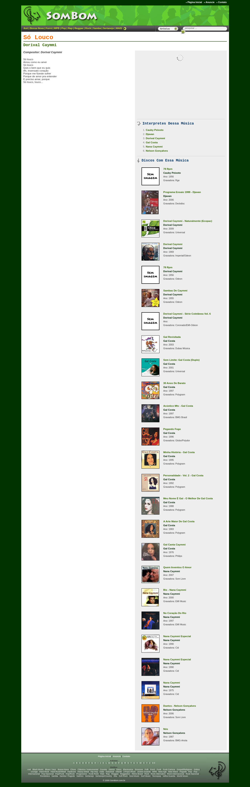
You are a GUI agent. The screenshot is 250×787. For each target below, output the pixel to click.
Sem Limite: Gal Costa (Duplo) (181, 360)
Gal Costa (152, 142)
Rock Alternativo (158, 774)
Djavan (150, 134)
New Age (162, 772)
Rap (70, 28)
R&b (102, 774)
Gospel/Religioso (184, 769)
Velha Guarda (169, 776)
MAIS (121, 28)
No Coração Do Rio (174, 613)
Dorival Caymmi (40, 45)
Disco (118, 769)
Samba (97, 28)
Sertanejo (108, 28)
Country (103, 769)
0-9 (153, 763)
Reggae (79, 28)
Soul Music (134, 776)
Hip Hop (94, 772)
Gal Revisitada (172, 337)
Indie (102, 772)
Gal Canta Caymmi (174, 544)
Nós (165, 729)
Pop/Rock (70, 774)
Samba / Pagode (67, 776)
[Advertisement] (174, 15)
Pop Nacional (48, 774)
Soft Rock (123, 776)
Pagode (183, 772)
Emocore (139, 769)
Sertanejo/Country (104, 776)
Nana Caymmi (154, 146)
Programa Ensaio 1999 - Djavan (182, 192)
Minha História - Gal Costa (179, 452)
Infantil (119, 772)
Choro (73, 769)
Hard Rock (44, 772)
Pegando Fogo (172, 429)
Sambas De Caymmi (175, 290)
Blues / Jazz (50, 769)
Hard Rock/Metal (58, 772)
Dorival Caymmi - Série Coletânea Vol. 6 (187, 313)
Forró (49, 28)
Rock (88, 28)
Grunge (34, 772)
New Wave (173, 772)
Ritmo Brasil (137, 774)
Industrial (110, 772)
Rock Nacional (192, 774)
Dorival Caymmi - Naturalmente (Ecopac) (187, 221)
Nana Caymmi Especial (177, 636)
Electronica (128, 769)
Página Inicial (194, 2)
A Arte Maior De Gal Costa (179, 521)
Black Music (38, 769)
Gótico (197, 769)
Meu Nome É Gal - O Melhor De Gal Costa (188, 498)
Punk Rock (94, 774)
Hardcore (72, 772)
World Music (182, 776)
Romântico (45, 776)
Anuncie (210, 2)
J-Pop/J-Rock (129, 772)
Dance (112, 769)
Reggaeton (125, 774)
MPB (56, 28)
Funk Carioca (169, 769)
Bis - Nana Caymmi (174, 590)
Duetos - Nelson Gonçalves (179, 706)
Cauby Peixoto (155, 129)
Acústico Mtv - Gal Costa (178, 406)
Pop (63, 28)
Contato (222, 2)
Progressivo (81, 774)
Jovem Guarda (143, 772)
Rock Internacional (175, 774)
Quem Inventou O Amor (177, 567)
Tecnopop (156, 776)
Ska (115, 776)
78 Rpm (168, 169)
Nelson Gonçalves (157, 150)
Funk (159, 769)
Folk (147, 769)
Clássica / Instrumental (88, 769)
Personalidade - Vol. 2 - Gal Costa (183, 475)
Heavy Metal (83, 772)
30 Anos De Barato (174, 383)
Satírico (80, 776)
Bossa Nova (37, 28)
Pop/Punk (59, 774)
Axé (26, 28)
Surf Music (145, 776)
